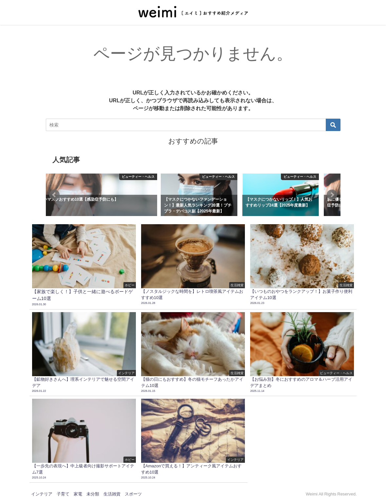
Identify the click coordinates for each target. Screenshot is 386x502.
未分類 (92, 494)
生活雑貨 (111, 494)
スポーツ (133, 494)
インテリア (41, 494)
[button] (54, 195)
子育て (63, 494)
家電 (78, 494)
